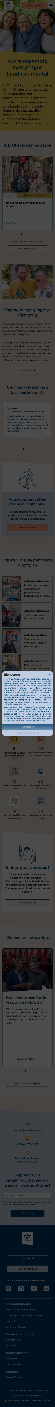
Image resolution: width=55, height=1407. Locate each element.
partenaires (17, 679)
